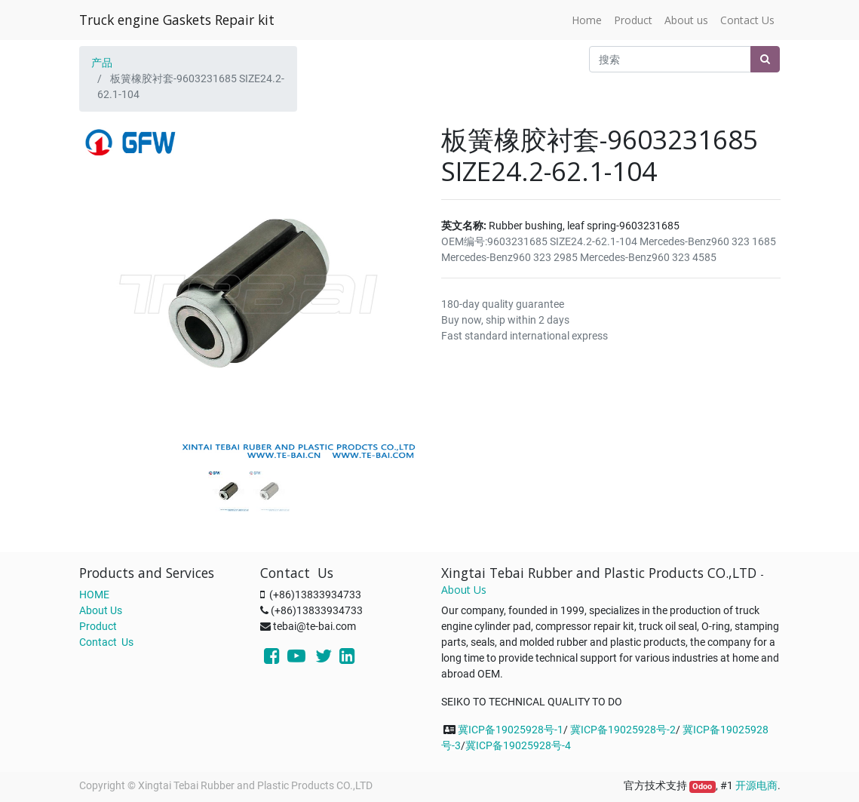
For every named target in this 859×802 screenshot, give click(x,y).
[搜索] (765, 59)
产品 (101, 63)
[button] (104, 275)
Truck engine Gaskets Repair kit (177, 20)
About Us (100, 610)
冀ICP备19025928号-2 (623, 730)
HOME (94, 594)
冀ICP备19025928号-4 (518, 745)
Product (98, 626)
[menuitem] (587, 20)
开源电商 (756, 785)
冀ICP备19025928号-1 (510, 730)
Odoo (702, 786)
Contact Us (106, 642)
